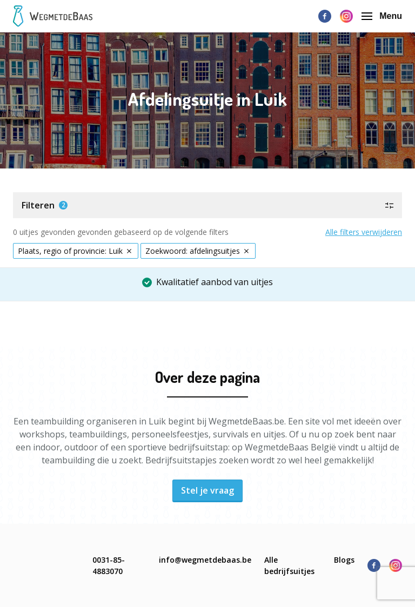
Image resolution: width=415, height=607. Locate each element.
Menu (382, 16)
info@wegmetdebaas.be (205, 560)
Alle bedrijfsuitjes (289, 565)
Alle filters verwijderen (363, 232)
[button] (207, 205)
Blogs (344, 560)
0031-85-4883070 (108, 565)
